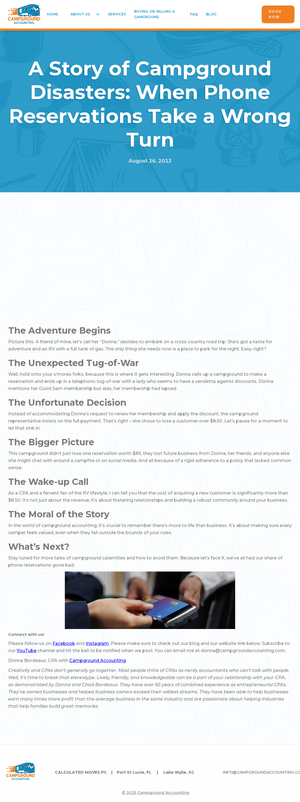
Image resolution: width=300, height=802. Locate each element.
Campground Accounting (97, 660)
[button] (83, 14)
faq (194, 14)
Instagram (97, 643)
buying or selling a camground (154, 14)
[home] (24, 14)
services (117, 14)
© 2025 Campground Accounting (155, 792)
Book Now (275, 14)
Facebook (63, 643)
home (52, 14)
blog (211, 14)
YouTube (27, 650)
